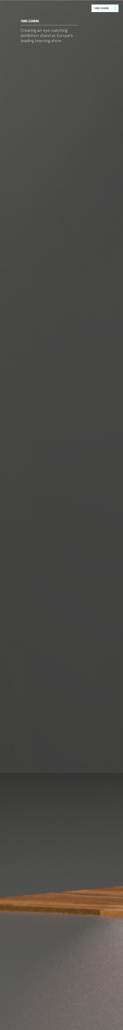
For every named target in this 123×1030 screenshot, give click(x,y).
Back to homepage (4, 15)
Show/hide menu (114, 8)
